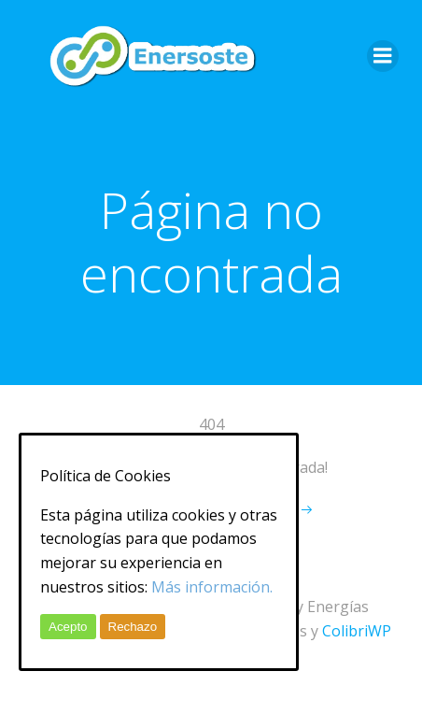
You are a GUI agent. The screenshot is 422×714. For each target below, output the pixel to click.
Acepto (68, 627)
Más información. (212, 587)
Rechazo (133, 627)
